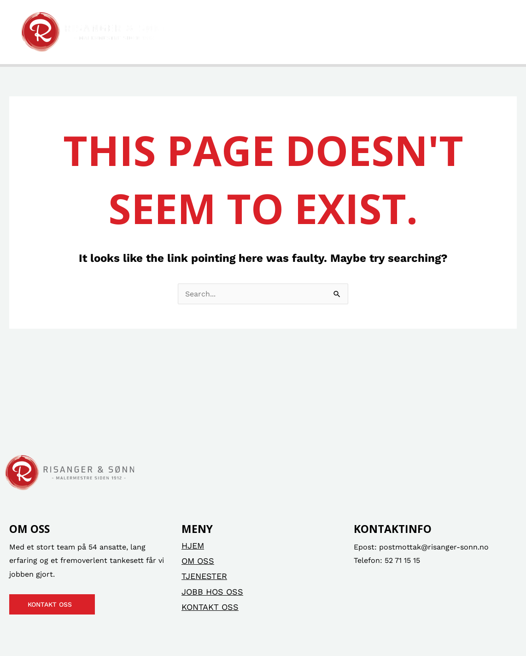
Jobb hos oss (392, 32)
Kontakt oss (468, 32)
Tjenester (312, 32)
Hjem (205, 32)
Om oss (253, 32)
